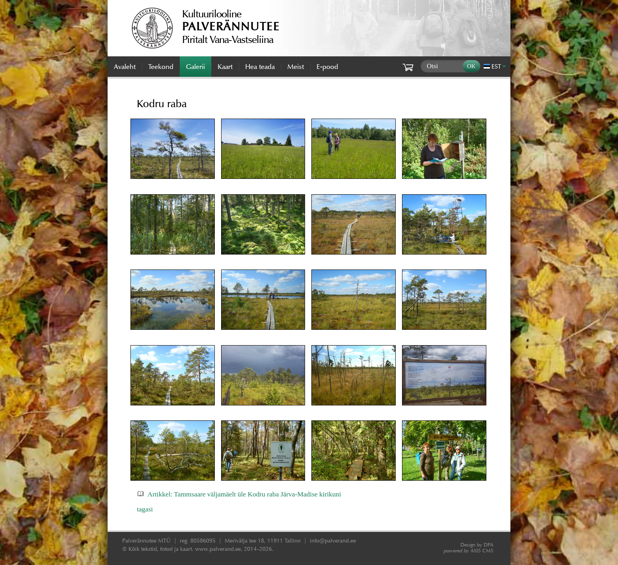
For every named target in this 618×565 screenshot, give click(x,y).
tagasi (145, 509)
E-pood (327, 66)
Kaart (225, 66)
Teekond (160, 66)
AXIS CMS (468, 551)
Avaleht (125, 66)
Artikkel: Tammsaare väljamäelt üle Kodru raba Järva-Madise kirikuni (244, 494)
